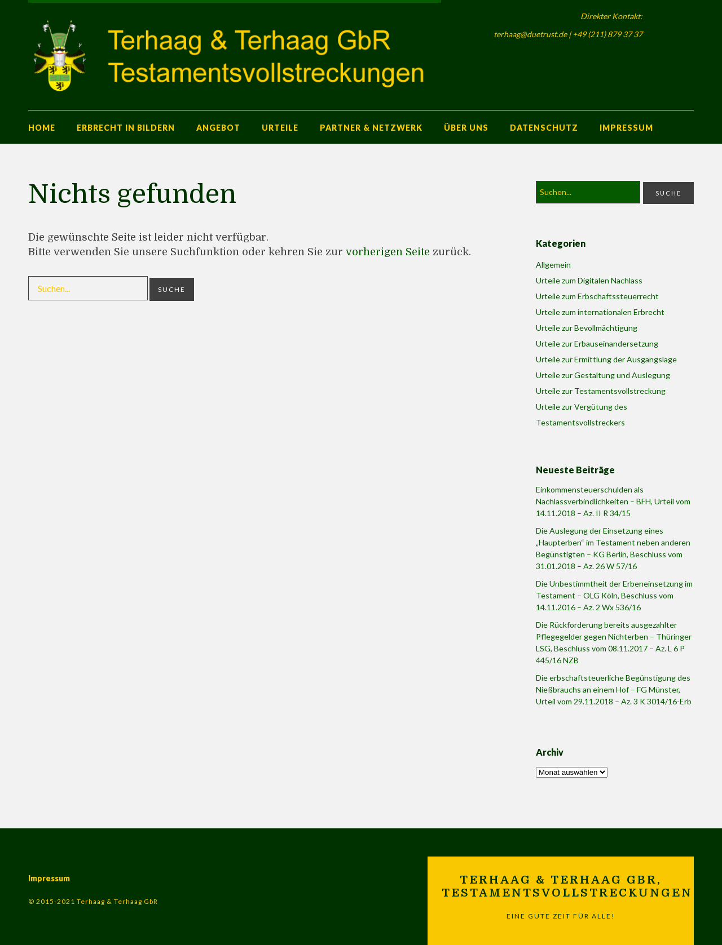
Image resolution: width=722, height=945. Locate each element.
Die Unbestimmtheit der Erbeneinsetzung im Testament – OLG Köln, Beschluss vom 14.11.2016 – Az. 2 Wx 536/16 (614, 595)
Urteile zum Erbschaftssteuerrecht (597, 296)
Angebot (218, 127)
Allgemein (553, 264)
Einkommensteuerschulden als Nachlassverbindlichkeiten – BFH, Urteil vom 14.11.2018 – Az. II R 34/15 (613, 501)
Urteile (280, 127)
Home (41, 127)
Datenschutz (544, 127)
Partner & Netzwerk (371, 127)
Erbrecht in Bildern (126, 127)
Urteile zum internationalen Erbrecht (600, 312)
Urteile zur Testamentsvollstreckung (601, 391)
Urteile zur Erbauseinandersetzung (597, 343)
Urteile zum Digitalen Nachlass (589, 280)
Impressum (626, 127)
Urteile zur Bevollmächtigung (586, 327)
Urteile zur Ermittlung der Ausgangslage (606, 359)
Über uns (466, 127)
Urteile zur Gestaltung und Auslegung (603, 375)
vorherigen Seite (388, 252)
